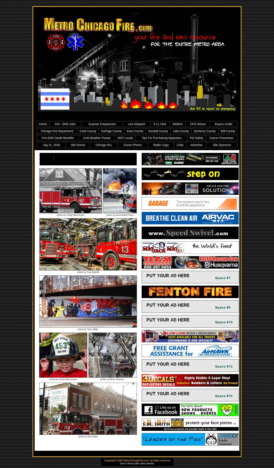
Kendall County (158, 131)
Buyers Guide (224, 124)
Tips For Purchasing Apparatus (161, 138)
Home (43, 124)
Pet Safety (196, 138)
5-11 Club (159, 124)
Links (180, 145)
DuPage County (111, 131)
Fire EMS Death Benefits (58, 138)
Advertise (196, 145)
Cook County (87, 131)
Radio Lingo (161, 145)
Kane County (135, 131)
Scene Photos (133, 145)
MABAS (178, 124)
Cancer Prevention (221, 138)
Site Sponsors (222, 145)
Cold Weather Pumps (97, 138)
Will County (227, 131)
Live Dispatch (136, 124)
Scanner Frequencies (102, 124)
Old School (78, 145)
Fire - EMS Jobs (65, 124)
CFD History (198, 124)
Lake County (181, 131)
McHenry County (205, 131)
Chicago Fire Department (57, 131)
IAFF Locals (125, 138)
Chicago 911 (104, 145)
